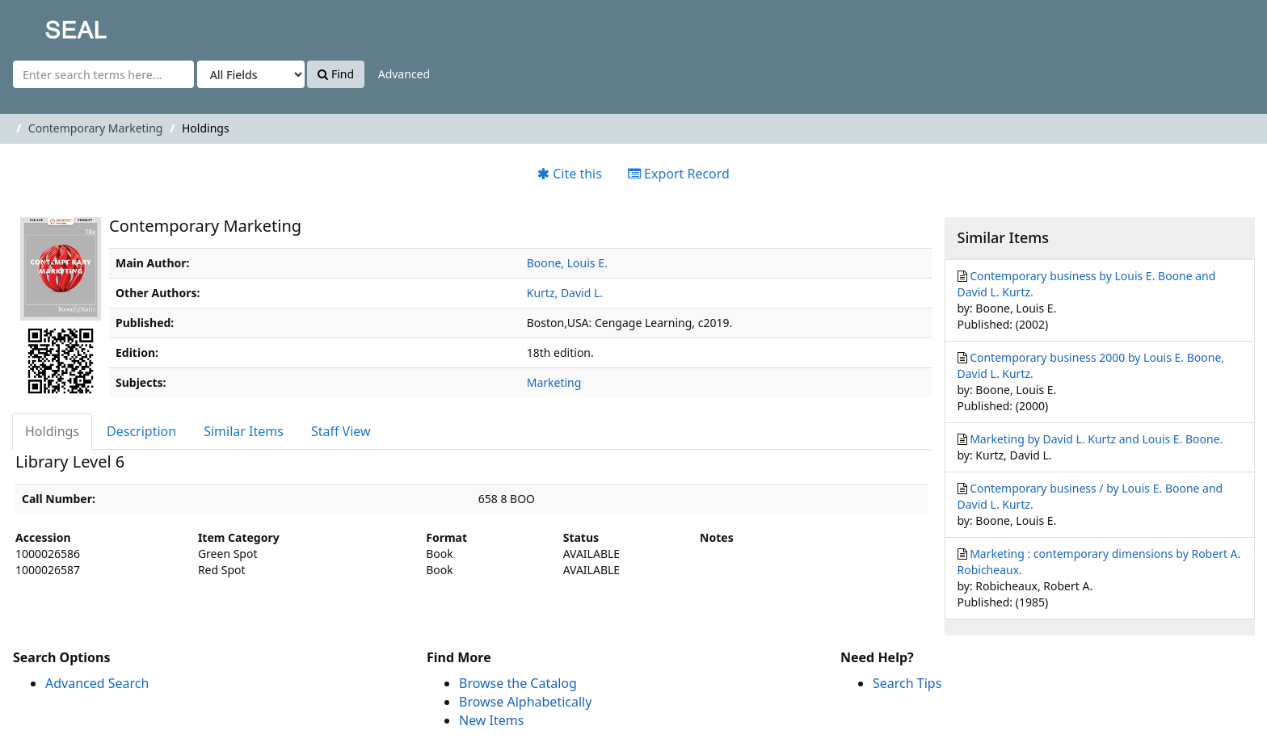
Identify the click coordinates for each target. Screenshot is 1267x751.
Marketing (554, 382)
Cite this (569, 174)
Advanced (404, 74)
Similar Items (244, 431)
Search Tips (907, 683)
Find (336, 74)
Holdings (52, 431)
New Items (491, 720)
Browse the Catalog (518, 683)
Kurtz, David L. (565, 292)
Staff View (341, 431)
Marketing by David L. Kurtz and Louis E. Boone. (1096, 439)
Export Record (679, 174)
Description (141, 431)
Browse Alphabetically (525, 702)
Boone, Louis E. (567, 263)
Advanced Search (97, 683)
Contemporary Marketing (95, 128)
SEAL (43, 25)
